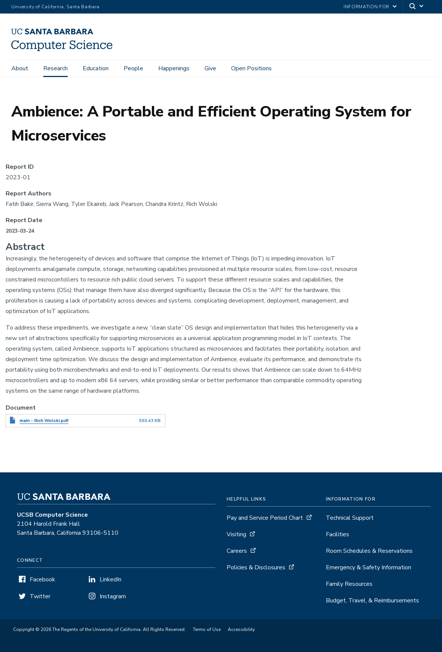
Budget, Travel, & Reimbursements (372, 600)
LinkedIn (110, 579)
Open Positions (251, 68)
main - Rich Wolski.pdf (44, 421)
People (133, 68)
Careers (237, 551)
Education (96, 68)
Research (55, 68)
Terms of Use (207, 629)
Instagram (113, 596)
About (19, 68)
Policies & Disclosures (256, 567)
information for (366, 7)
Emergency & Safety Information (368, 567)
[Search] (417, 7)
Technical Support (350, 518)
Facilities (337, 534)
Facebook (42, 579)
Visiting (236, 534)
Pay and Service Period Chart (265, 518)
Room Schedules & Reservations (369, 551)
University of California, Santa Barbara (55, 7)
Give (210, 68)
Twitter (40, 596)
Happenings (173, 68)
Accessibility (241, 629)
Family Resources (349, 584)
